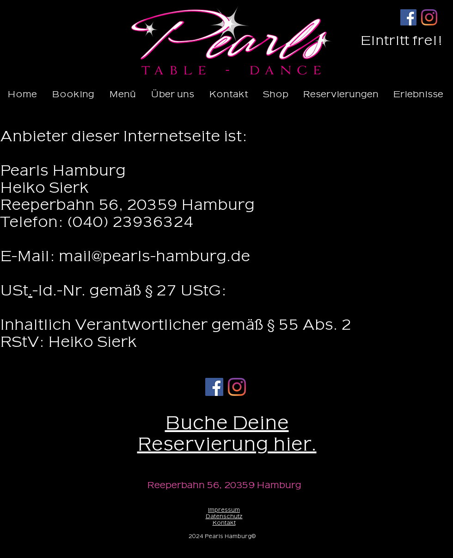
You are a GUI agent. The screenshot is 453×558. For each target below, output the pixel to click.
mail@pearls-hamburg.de (154, 256)
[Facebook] (408, 17)
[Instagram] (429, 17)
